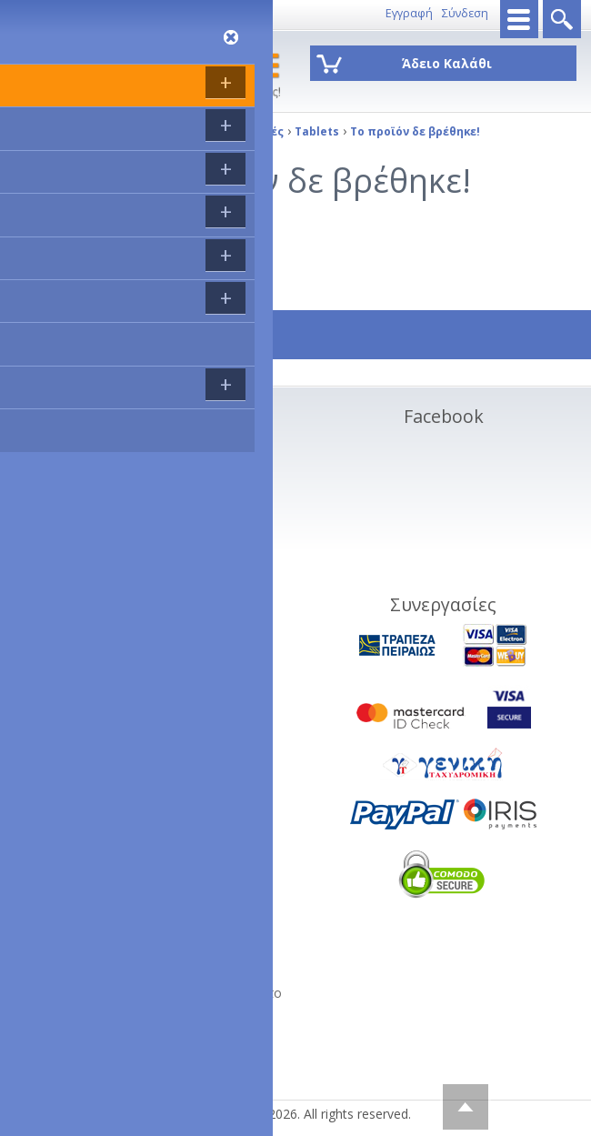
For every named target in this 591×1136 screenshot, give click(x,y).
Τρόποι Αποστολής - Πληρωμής (138, 471)
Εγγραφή (409, 13)
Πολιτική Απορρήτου (106, 580)
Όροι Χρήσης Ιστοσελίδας (121, 537)
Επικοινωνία (113, 13)
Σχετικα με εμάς (91, 449)
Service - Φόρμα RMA (108, 602)
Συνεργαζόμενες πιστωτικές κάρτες (148, 515)
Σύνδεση (465, 13)
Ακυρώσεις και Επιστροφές (124, 493)
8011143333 (42, 13)
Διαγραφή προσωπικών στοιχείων (147, 559)
